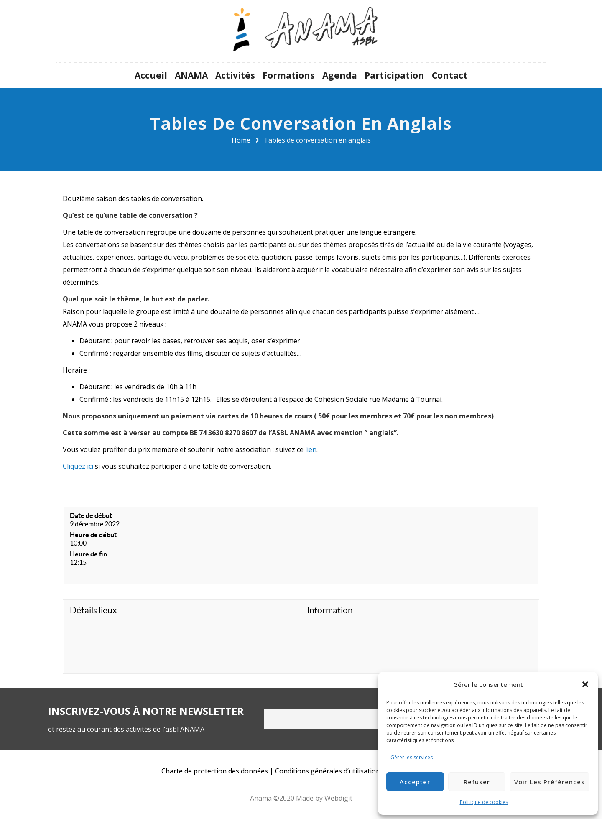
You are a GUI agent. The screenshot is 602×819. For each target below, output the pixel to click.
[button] (585, 684)
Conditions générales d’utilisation (327, 771)
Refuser (477, 782)
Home (241, 140)
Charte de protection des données (214, 771)
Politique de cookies (484, 802)
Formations (289, 75)
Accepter (415, 782)
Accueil (151, 75)
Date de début (91, 515)
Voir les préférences (549, 782)
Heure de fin (88, 554)
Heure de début (93, 534)
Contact (449, 75)
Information (330, 610)
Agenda (339, 75)
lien (310, 449)
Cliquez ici (78, 466)
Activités (235, 75)
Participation (394, 75)
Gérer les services (411, 757)
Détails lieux (93, 610)
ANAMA (191, 75)
